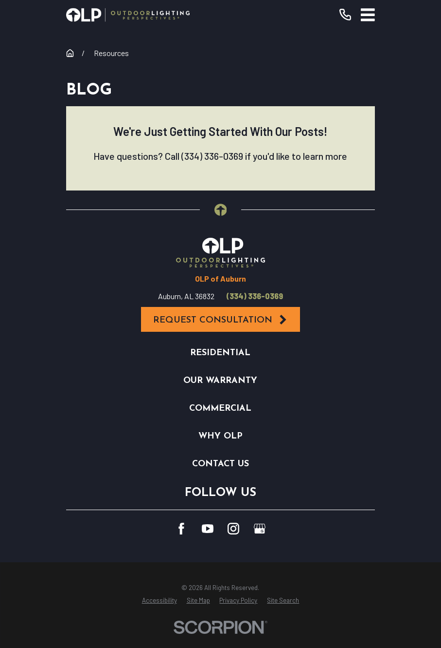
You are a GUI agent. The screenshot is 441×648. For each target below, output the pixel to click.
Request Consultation (220, 320)
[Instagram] (233, 528)
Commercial (220, 408)
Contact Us (220, 464)
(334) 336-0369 (255, 296)
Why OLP (220, 436)
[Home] (128, 15)
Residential (220, 353)
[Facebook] (181, 528)
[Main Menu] (368, 15)
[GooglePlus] (259, 528)
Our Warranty (220, 380)
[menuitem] (159, 601)
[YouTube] (207, 528)
